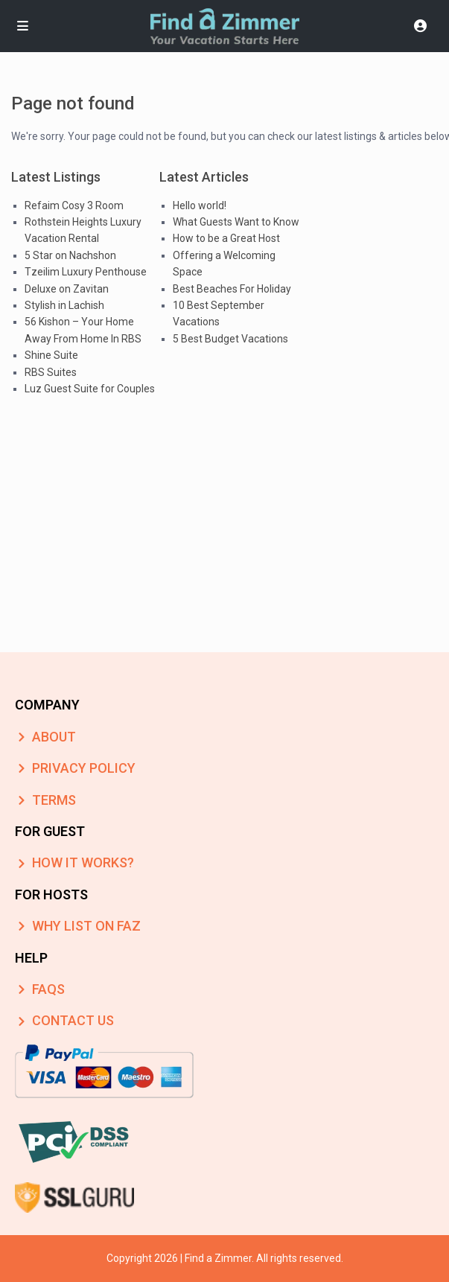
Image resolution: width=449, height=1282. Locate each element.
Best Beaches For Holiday (232, 289)
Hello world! (199, 205)
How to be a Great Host (226, 238)
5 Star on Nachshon (70, 255)
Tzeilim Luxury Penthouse (86, 272)
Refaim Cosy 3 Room (74, 205)
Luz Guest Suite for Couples (90, 389)
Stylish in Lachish (64, 305)
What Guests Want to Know (236, 222)
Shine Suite (51, 355)
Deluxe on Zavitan (67, 289)
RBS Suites (51, 372)
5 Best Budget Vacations (230, 339)
